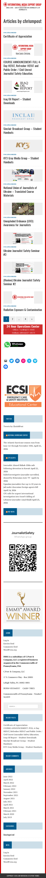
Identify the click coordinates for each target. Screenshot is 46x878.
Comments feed (10, 646)
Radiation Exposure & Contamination (22, 309)
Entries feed (8, 643)
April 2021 (8, 804)
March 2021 (8, 807)
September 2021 (10, 795)
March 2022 (8, 782)
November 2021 (10, 792)
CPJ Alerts (12, 457)
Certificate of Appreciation (17, 36)
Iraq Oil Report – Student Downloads (17, 101)
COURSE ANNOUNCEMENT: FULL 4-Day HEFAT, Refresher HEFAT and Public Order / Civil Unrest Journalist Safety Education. (22, 68)
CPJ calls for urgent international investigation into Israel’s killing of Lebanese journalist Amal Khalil (19, 496)
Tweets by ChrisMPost (13, 426)
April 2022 (8, 779)
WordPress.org (10, 649)
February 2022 (9, 786)
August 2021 (9, 798)
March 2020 (8, 814)
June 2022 (7, 776)
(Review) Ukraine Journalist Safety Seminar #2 (21, 282)
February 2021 (9, 811)
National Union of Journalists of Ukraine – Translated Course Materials (20, 191)
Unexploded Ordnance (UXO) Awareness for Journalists (18, 223)
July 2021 (7, 801)
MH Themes (35, 876)
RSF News (11, 511)
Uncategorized (9, 32)
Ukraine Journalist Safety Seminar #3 (21, 252)
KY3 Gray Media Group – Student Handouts (21, 160)
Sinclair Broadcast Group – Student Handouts (22, 130)
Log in (6, 640)
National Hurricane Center (17, 435)
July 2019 (7, 817)
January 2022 (9, 789)
